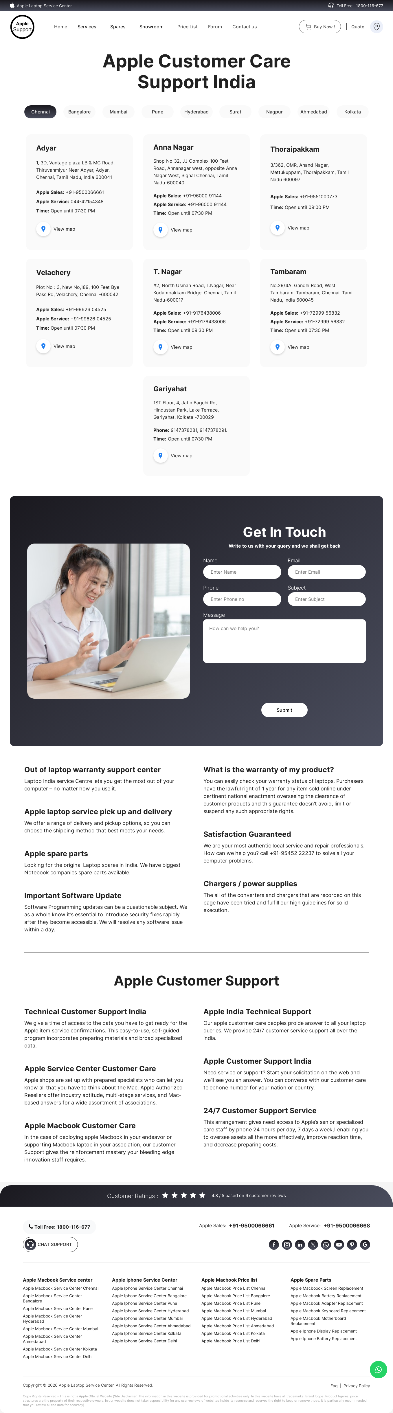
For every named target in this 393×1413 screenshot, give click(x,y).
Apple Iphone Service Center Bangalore (149, 1295)
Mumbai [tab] (118, 112)
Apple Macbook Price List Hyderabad (236, 1318)
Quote (357, 27)
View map (55, 229)
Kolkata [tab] (352, 112)
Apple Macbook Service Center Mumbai (60, 1328)
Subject (297, 588)
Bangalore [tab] (79, 112)
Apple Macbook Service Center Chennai (60, 1288)
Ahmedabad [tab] (313, 112)
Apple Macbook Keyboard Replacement (328, 1310)
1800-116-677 (369, 5)
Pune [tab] (157, 112)
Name (210, 560)
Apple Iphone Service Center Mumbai (147, 1318)
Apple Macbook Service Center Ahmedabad (52, 1339)
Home (60, 27)
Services (87, 27)
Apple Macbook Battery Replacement (326, 1295)
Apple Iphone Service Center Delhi (144, 1340)
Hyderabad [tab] (196, 112)
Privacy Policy (357, 1385)
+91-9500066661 (252, 1226)
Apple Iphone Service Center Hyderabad (150, 1310)
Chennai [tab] (40, 112)
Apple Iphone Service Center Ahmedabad (151, 1325)
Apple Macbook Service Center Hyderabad (52, 1318)
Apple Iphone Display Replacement (324, 1330)
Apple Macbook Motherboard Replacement (318, 1321)
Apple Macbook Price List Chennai (233, 1288)
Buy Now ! (320, 27)
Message (214, 615)
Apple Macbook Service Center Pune (58, 1308)
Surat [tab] (235, 112)
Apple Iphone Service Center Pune (144, 1303)
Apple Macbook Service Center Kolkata (60, 1348)
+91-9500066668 (347, 1226)
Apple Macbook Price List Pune (230, 1303)
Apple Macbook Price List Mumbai (233, 1310)
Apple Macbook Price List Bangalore (235, 1295)
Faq (334, 1385)
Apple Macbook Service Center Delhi (57, 1356)
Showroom (151, 27)
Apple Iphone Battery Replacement (324, 1338)
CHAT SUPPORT (48, 1244)
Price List (187, 27)
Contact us (244, 27)
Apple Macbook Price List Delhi (230, 1340)
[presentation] (247, 682)
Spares (118, 27)
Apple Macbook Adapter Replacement (327, 1303)
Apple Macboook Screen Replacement (327, 1288)
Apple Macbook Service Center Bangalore (52, 1298)
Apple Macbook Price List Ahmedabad (237, 1325)
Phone (210, 588)
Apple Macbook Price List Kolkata (233, 1333)
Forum (215, 27)
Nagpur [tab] (274, 112)
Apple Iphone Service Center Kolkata (146, 1333)
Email (294, 560)
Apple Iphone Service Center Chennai (147, 1288)
